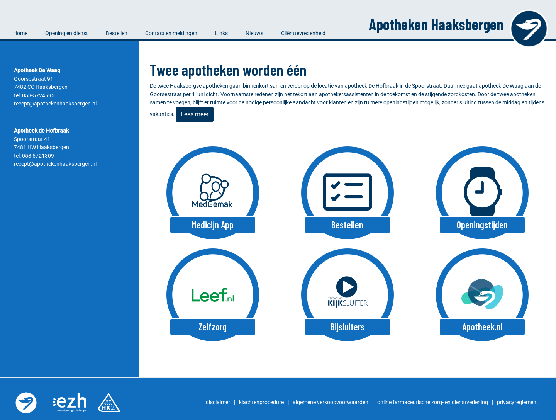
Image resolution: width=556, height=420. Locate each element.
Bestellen (116, 33)
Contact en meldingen (171, 33)
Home (20, 33)
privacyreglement (517, 402)
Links (221, 33)
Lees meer (194, 114)
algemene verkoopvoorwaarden (330, 402)
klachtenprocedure (261, 402)
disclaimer (218, 402)
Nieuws (254, 33)
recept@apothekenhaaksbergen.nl (55, 103)
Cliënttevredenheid (303, 33)
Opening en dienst (66, 33)
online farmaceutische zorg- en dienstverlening (432, 402)
